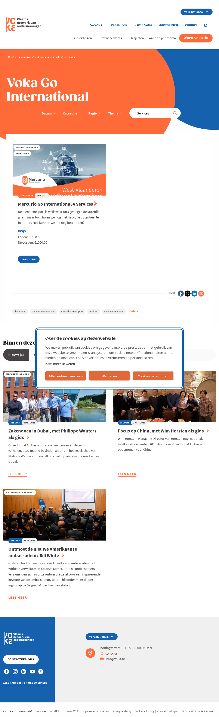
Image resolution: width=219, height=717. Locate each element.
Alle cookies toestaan (66, 376)
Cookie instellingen (167, 711)
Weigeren (109, 376)
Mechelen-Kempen (114, 311)
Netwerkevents (111, 38)
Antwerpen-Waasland (43, 311)
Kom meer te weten (60, 364)
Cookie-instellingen (153, 376)
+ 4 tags (134, 311)
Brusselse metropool (72, 311)
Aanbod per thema (162, 38)
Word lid (54, 711)
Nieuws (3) (16, 354)
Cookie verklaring (144, 711)
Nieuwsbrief (25, 711)
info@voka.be (113, 659)
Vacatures (119, 25)
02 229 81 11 (111, 653)
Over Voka (143, 25)
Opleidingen (83, 38)
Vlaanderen (20, 311)
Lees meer (30, 260)
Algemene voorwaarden (96, 711)
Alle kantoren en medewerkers (25, 682)
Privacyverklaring (121, 711)
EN (4, 711)
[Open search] (208, 25)
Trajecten (137, 38)
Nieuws (96, 25)
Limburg (93, 311)
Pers (12, 711)
